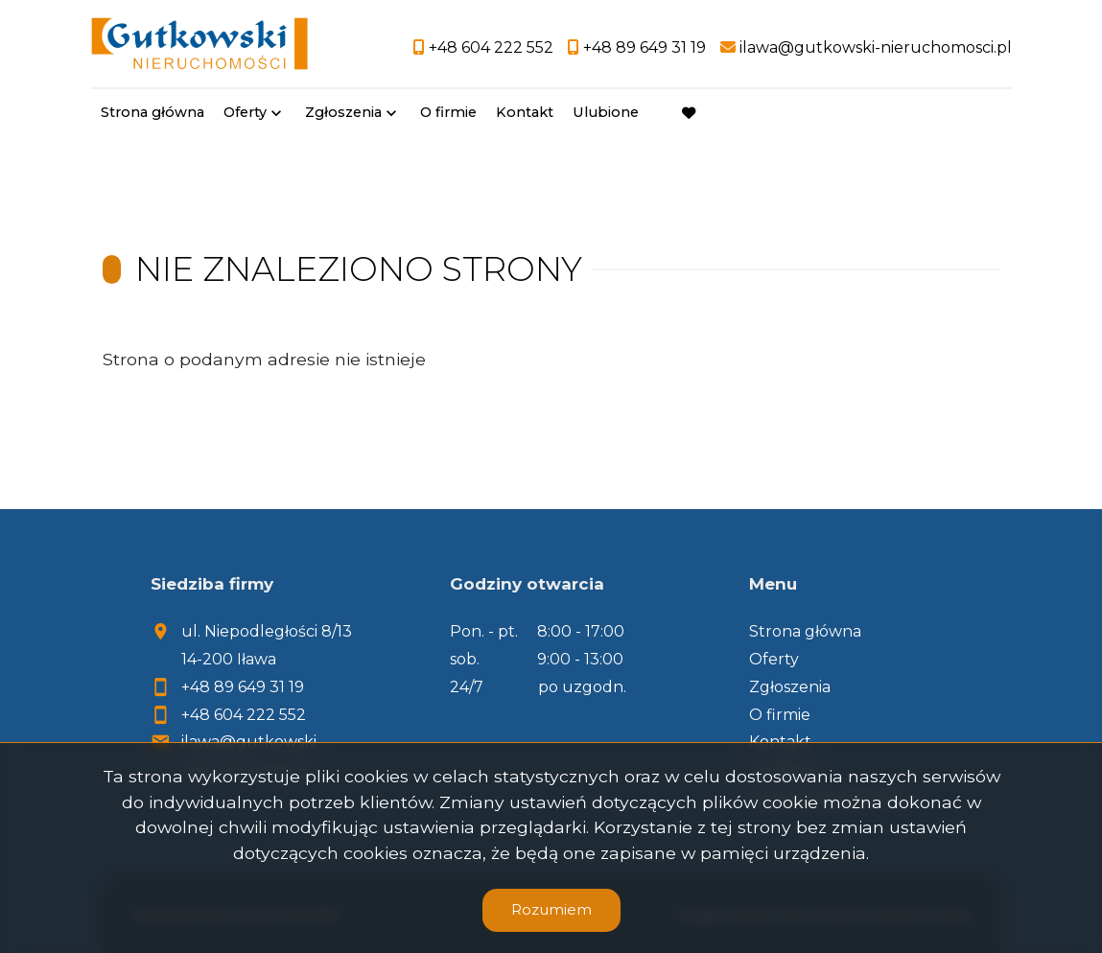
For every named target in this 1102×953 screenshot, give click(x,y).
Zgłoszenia (343, 112)
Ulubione (606, 112)
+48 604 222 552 (243, 715)
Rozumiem (551, 909)
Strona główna (152, 112)
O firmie (448, 112)
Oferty (245, 112)
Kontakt (524, 112)
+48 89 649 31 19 (242, 687)
